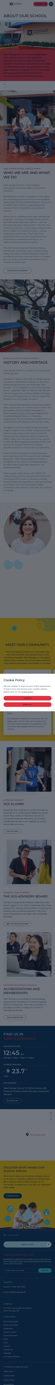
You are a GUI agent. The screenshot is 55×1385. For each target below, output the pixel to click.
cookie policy (27, 692)
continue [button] (27, 698)
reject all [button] (27, 704)
